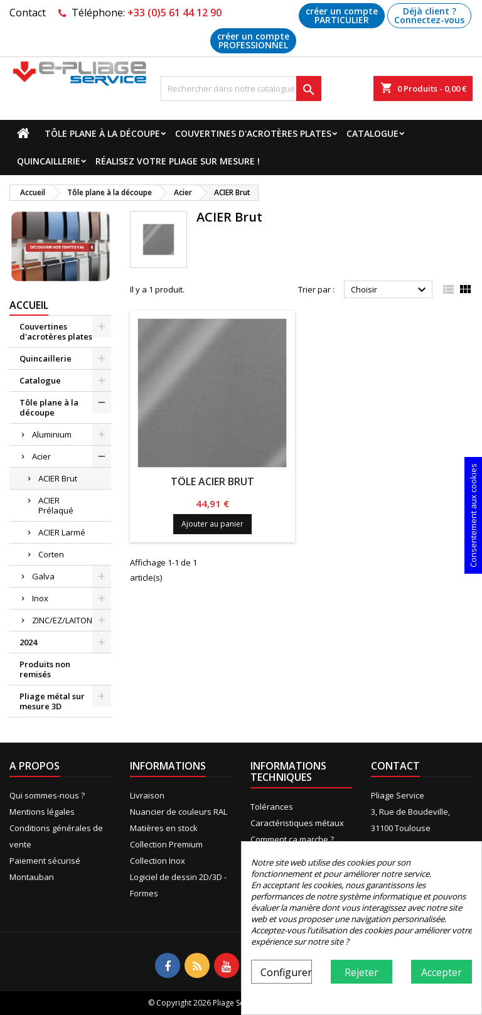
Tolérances (271, 806)
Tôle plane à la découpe (102, 133)
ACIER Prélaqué (55, 505)
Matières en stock (164, 828)
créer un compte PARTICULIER (342, 15)
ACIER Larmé (61, 532)
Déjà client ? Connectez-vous (429, 15)
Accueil (28, 305)
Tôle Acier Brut (212, 481)
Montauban (31, 877)
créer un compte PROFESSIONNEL (253, 40)
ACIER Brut (57, 478)
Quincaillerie (48, 161)
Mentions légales (42, 811)
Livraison (147, 795)
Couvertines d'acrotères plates (253, 133)
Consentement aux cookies (473, 515)
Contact (27, 12)
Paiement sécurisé (44, 860)
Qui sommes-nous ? (47, 795)
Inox (40, 598)
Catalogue (372, 133)
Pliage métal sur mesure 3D (52, 701)
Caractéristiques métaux (297, 823)
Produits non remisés (44, 669)
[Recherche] (241, 88)
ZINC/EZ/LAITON (62, 620)
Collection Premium (166, 844)
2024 (28, 642)
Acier (41, 456)
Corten (51, 554)
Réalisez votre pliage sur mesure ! (177, 161)
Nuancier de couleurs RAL (178, 811)
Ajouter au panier (212, 523)
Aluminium (52, 434)
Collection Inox (157, 860)
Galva (43, 576)
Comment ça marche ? (292, 839)
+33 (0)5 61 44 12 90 (174, 12)
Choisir (390, 290)
